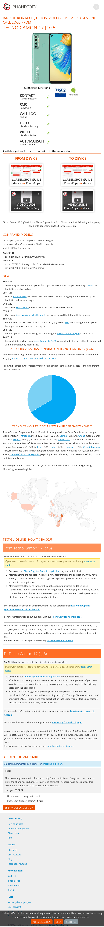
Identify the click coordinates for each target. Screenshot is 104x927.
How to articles (15, 823)
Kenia (39, 446)
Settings (71, 921)
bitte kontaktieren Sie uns (60, 640)
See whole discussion (19, 807)
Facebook (12, 863)
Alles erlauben (42, 921)
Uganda (69, 446)
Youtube (23, 863)
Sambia (63, 435)
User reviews (14, 854)
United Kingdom (91, 446)
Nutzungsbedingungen (19, 902)
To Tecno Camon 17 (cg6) (77, 175)
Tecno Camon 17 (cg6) (68, 333)
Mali (67, 322)
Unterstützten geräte (18, 828)
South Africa (22, 307)
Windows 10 (14, 885)
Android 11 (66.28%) (22, 358)
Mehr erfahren (81, 917)
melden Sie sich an (52, 764)
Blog (10, 859)
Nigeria (16, 439)
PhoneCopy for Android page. (67, 616)
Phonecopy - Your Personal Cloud (20, 6)
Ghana (89, 285)
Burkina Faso (19, 296)
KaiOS (11, 889)
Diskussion (13, 833)
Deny (58, 921)
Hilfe (10, 837)
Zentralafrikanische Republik (30, 314)
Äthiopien (26, 435)
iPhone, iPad (14, 880)
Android (12, 876)
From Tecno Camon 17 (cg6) (26, 175)
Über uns (12, 849)
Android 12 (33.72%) (44, 358)
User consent (14, 906)
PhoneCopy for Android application (42, 571)
